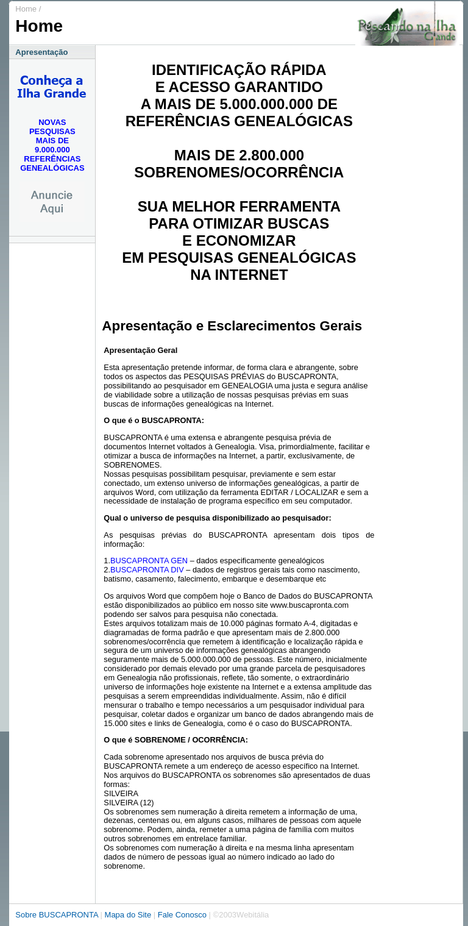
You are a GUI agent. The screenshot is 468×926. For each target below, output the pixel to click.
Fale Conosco (182, 914)
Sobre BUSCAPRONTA (56, 914)
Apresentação (41, 52)
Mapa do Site (129, 914)
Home (26, 8)
